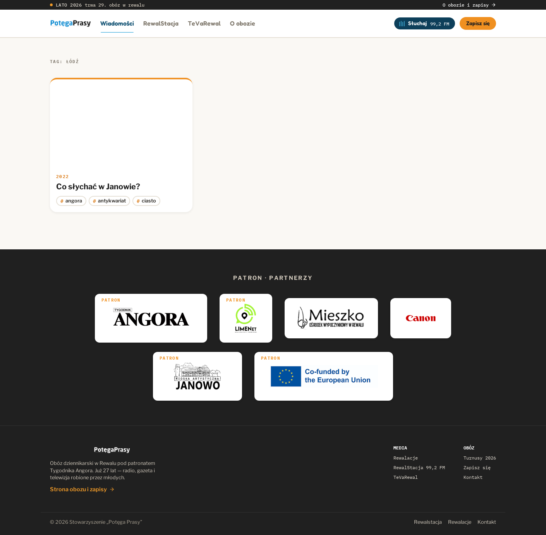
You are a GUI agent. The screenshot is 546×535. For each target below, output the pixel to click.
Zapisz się (478, 23)
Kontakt (473, 477)
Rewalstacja (428, 522)
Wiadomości (117, 23)
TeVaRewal (204, 23)
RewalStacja (161, 23)
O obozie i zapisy (469, 4)
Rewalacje (405, 458)
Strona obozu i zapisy (82, 489)
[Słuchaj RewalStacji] (424, 23)
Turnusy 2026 (480, 458)
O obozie (242, 23)
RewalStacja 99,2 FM (419, 467)
